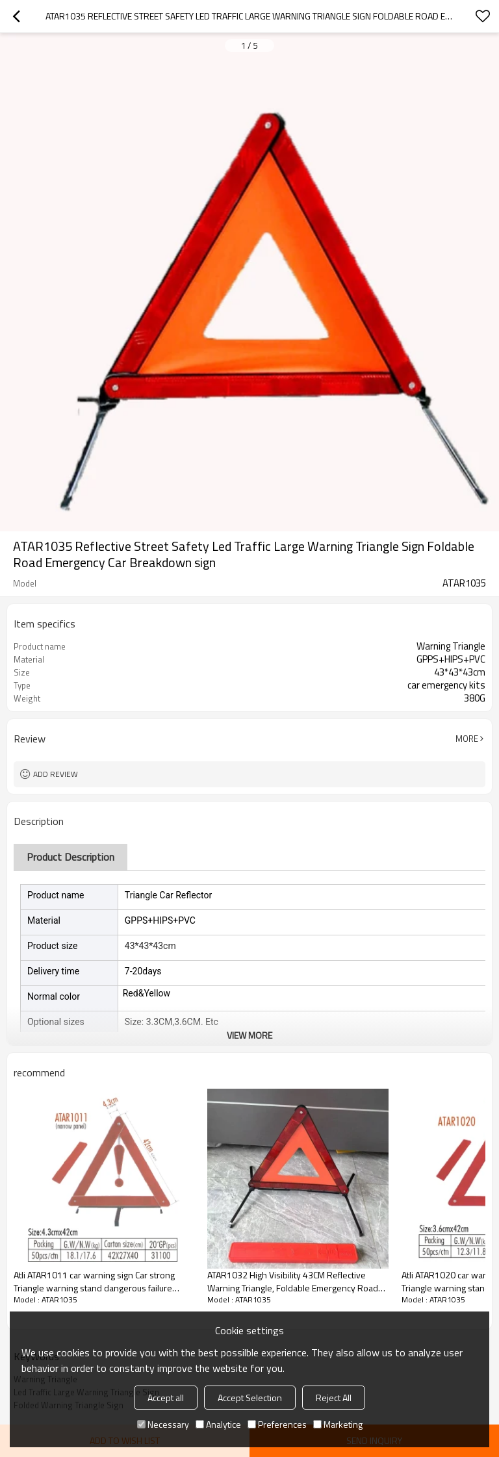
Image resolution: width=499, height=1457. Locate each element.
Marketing (338, 1424)
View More (249, 1035)
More (466, 738)
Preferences (277, 1424)
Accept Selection (250, 1397)
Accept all (165, 1397)
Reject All (334, 1397)
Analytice (218, 1424)
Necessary (163, 1424)
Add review (55, 774)
